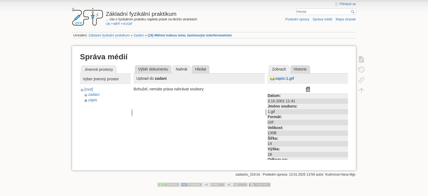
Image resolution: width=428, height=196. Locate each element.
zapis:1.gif (284, 78)
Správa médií (322, 19)
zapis (92, 100)
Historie (300, 69)
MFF (117, 24)
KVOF (127, 24)
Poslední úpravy (297, 19)
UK (108, 24)
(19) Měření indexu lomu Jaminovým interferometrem (190, 35)
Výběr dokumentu (153, 69)
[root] (88, 89)
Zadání (138, 35)
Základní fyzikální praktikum (109, 35)
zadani (93, 94)
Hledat (353, 12)
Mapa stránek (346, 19)
